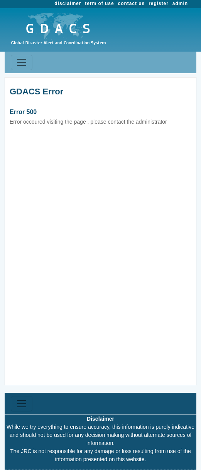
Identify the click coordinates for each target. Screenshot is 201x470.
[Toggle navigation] (21, 62)
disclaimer (67, 3)
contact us (131, 3)
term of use (99, 3)
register (159, 3)
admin (180, 3)
